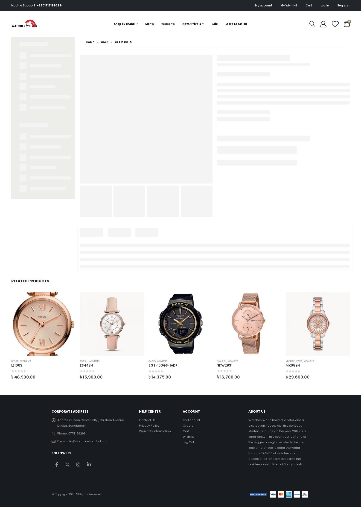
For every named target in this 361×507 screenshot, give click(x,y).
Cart (309, 5)
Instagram (78, 464)
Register (344, 5)
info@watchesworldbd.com (87, 441)
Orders (188, 425)
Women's (25, 361)
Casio (152, 361)
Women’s (168, 24)
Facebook (56, 464)
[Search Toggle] (312, 24)
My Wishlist (289, 5)
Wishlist (188, 436)
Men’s (149, 24)
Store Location (236, 24)
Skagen (222, 361)
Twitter (67, 464)
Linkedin (89, 464)
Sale (215, 24)
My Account (191, 420)
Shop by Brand (124, 24)
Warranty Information (155, 431)
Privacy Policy (149, 425)
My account (263, 5)
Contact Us (147, 420)
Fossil (15, 361)
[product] (43, 324)
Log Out (188, 442)
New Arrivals (191, 24)
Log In (325, 5)
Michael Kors (294, 361)
